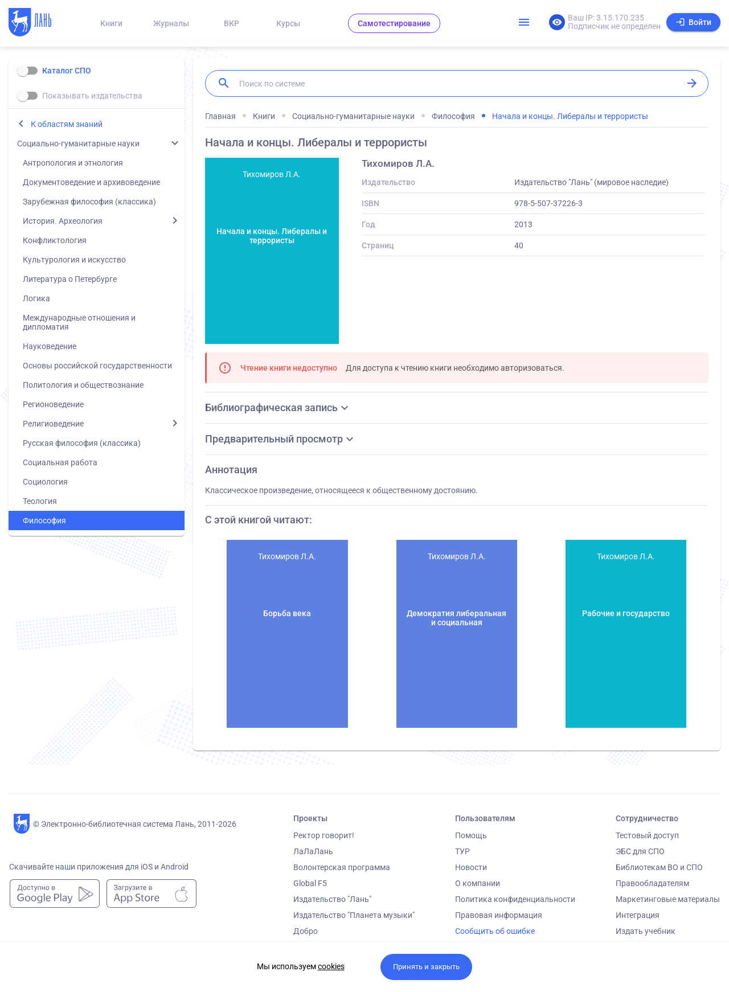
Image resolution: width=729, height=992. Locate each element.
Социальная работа (60, 462)
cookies (331, 966)
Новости (471, 867)
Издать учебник (645, 931)
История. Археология (63, 221)
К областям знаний (67, 124)
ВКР (231, 23)
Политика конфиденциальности (515, 899)
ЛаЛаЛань (313, 851)
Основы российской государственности (97, 365)
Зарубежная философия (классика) (89, 201)
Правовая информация (498, 915)
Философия (44, 520)
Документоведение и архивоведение (91, 182)
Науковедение (49, 346)
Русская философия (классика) (82, 443)
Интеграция (638, 915)
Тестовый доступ (647, 835)
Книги (111, 23)
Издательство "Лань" (332, 899)
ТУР (462, 851)
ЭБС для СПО (640, 851)
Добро (305, 931)
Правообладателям (652, 883)
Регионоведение (53, 404)
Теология (40, 501)
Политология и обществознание (83, 385)
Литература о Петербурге (70, 279)
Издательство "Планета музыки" (354, 915)
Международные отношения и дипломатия (79, 322)
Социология (45, 481)
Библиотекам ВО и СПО (659, 867)
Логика (36, 298)
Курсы (288, 23)
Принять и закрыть (426, 966)
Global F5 (310, 883)
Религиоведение (53, 423)
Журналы (171, 23)
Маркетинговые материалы (668, 899)
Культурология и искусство (74, 259)
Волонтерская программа (341, 867)
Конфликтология (55, 240)
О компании (477, 883)
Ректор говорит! (323, 835)
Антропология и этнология (73, 162)
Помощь (471, 835)
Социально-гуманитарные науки (78, 143)
